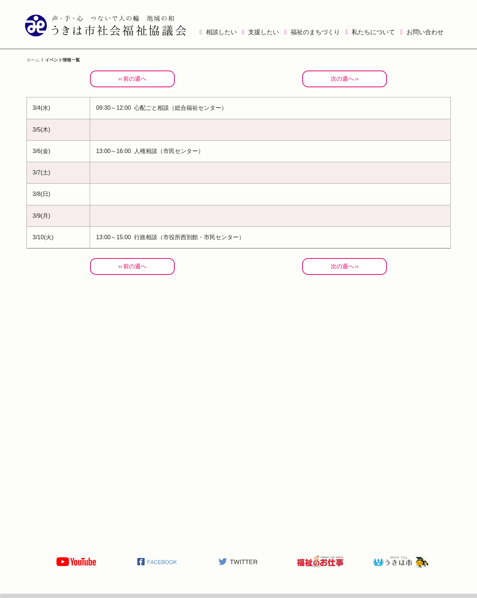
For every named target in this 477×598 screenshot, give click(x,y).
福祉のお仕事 (319, 561)
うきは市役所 (401, 561)
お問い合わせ (425, 32)
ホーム (33, 60)
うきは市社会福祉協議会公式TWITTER (238, 561)
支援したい (263, 32)
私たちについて (373, 32)
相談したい (221, 32)
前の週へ (134, 79)
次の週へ (342, 79)
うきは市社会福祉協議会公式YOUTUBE (76, 561)
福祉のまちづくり (315, 32)
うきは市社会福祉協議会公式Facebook (157, 561)
